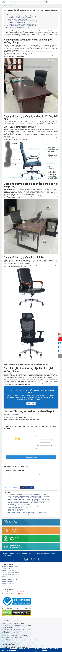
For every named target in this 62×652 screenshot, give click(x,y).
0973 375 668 (24, 649)
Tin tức (18, 553)
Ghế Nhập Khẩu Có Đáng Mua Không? (17, 507)
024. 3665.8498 (20, 592)
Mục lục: (6, 14)
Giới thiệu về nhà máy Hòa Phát (10, 566)
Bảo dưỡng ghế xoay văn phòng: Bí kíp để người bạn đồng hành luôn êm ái (26, 506)
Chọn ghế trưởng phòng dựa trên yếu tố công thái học (18, 17)
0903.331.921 (25, 641)
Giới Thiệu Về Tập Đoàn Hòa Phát (10, 574)
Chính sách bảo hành (7, 581)
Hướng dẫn (24, 553)
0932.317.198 (9, 629)
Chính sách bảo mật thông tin (9, 579)
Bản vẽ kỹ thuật (7, 555)
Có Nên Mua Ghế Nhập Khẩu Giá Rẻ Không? (19, 504)
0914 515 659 (47, 649)
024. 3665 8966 (18, 625)
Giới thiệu (12, 553)
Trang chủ (4, 5)
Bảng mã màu (32, 553)
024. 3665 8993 (27, 625)
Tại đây (47, 364)
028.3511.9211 (20, 594)
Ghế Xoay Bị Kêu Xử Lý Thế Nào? (16, 510)
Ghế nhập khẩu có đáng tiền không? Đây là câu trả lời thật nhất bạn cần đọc (27, 514)
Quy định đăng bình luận (11, 487)
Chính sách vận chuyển (8, 583)
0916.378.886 (26, 629)
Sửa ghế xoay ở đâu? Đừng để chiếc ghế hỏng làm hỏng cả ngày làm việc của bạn (28, 496)
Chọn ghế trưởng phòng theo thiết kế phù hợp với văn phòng (20, 21)
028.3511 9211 (9, 637)
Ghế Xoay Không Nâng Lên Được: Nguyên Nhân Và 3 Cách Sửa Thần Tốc (26, 512)
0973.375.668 (17, 629)
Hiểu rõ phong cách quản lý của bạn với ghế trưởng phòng (20, 16)
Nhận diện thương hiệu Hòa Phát (10, 570)
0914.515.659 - (10, 641)
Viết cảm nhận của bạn (31, 457)
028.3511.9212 (18, 637)
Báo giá (53, 553)
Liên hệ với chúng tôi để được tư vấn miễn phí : (17, 27)
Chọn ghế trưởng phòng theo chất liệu (14, 22)
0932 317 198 (13, 649)
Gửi (23, 487)
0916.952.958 (17, 641)
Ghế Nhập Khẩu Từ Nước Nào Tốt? (16, 509)
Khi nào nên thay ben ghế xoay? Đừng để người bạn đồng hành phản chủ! (26, 494)
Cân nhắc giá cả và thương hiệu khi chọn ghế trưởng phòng (20, 24)
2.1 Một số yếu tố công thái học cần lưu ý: (16, 19)
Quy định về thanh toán (8, 587)
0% (51, 436)
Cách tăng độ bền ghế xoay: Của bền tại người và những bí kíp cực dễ (25, 502)
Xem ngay (31, 403)
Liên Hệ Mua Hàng (7, 568)
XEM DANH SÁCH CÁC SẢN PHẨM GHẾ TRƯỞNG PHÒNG (20, 25)
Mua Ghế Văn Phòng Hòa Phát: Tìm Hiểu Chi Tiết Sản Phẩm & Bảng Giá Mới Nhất (28, 501)
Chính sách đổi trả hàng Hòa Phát (10, 585)
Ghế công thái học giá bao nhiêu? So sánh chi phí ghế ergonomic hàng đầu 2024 (28, 499)
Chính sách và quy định (43, 553)
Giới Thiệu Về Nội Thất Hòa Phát (10, 572)
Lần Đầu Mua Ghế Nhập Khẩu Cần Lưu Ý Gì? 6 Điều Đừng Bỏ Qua (24, 497)
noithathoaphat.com (13, 414)
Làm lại (30, 487)
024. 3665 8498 (9, 625)
